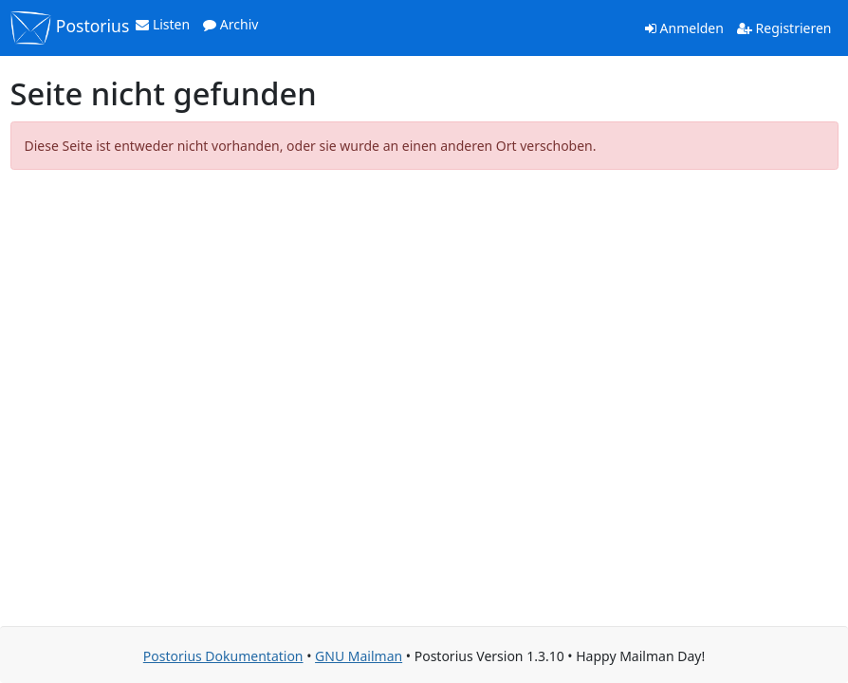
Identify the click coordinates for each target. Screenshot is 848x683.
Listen (163, 24)
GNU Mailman (358, 656)
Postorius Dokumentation (223, 656)
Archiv (230, 24)
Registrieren (784, 28)
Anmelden (684, 28)
